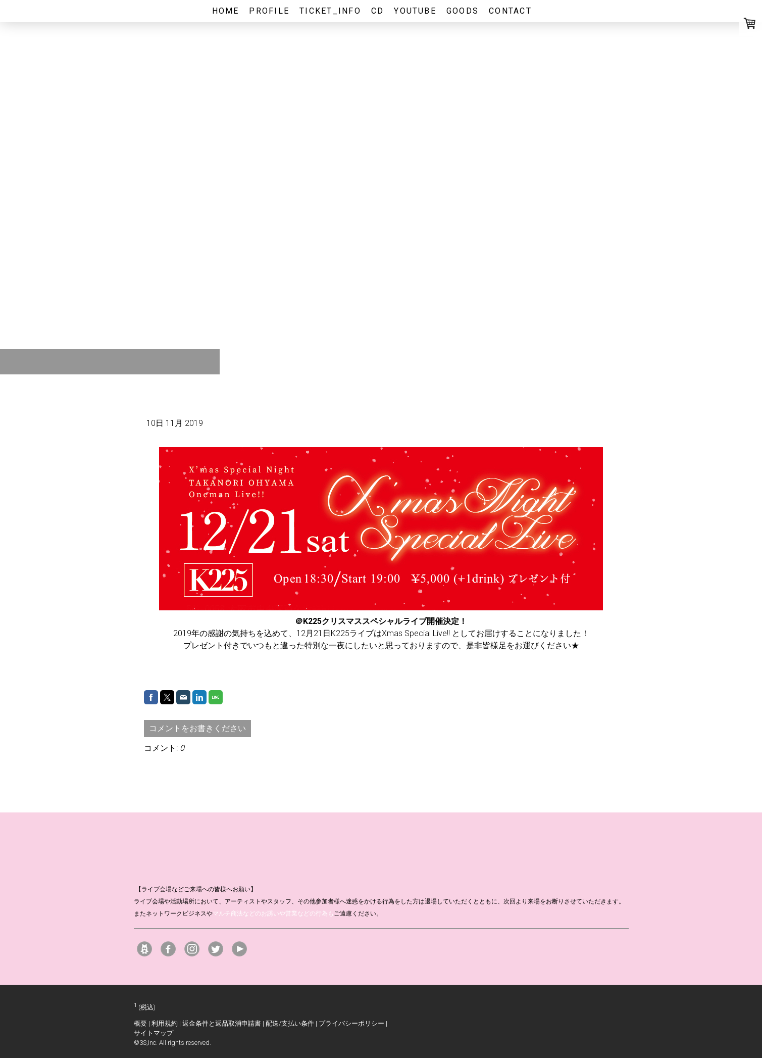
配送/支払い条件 (290, 1023)
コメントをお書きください (197, 728)
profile (269, 11)
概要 (140, 1023)
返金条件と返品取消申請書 (221, 1023)
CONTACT (510, 11)
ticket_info (330, 11)
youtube (415, 11)
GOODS (462, 11)
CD (377, 11)
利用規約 (164, 1023)
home (225, 11)
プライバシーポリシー (351, 1023)
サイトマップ (153, 1033)
